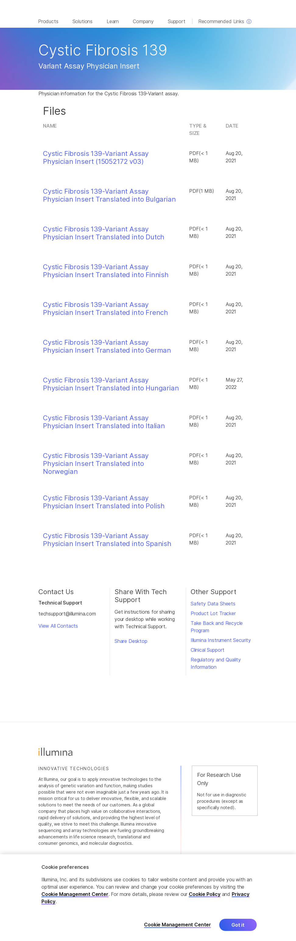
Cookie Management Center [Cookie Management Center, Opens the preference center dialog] (177, 925)
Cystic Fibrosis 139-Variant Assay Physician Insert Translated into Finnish (106, 274)
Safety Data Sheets (213, 607)
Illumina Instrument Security (221, 643)
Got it (238, 925)
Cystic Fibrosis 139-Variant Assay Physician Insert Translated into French (105, 311)
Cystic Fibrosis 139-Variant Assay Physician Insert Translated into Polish (104, 505)
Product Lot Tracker (213, 616)
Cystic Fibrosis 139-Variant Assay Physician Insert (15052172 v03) (96, 160)
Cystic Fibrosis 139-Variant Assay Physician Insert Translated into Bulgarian (109, 198)
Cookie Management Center (74, 894)
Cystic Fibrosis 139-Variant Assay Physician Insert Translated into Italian (104, 425)
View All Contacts (58, 629)
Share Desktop (131, 644)
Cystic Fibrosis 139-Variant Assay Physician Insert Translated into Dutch (103, 236)
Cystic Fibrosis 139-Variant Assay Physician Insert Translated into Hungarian (111, 387)
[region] (148, 897)
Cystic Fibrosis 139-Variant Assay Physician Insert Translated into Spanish (107, 543)
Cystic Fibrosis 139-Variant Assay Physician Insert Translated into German (107, 349)
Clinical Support (207, 653)
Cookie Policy (204, 894)
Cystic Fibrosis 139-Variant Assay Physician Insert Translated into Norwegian (96, 467)
